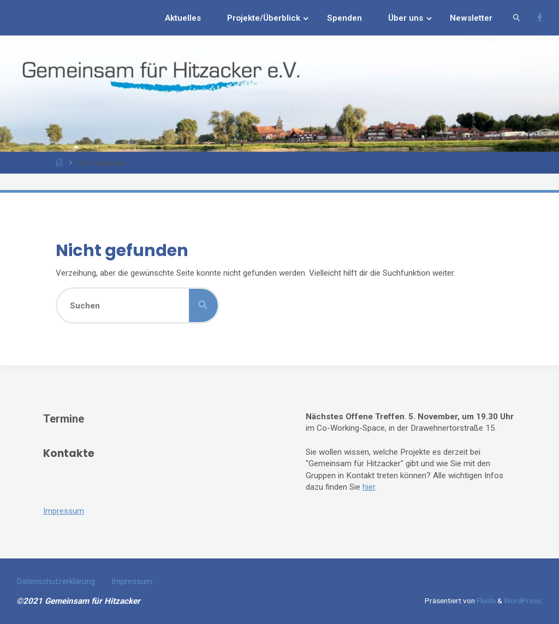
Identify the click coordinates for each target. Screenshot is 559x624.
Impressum (63, 511)
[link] (516, 17)
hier (368, 487)
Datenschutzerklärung (55, 581)
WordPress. (523, 600)
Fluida (485, 600)
